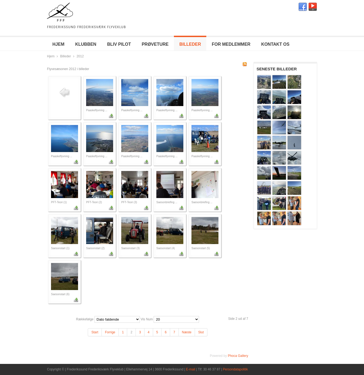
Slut (201, 332)
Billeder (65, 56)
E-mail (190, 369)
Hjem (51, 56)
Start (94, 332)
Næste (186, 332)
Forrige (110, 332)
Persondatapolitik (235, 369)
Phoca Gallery (238, 356)
